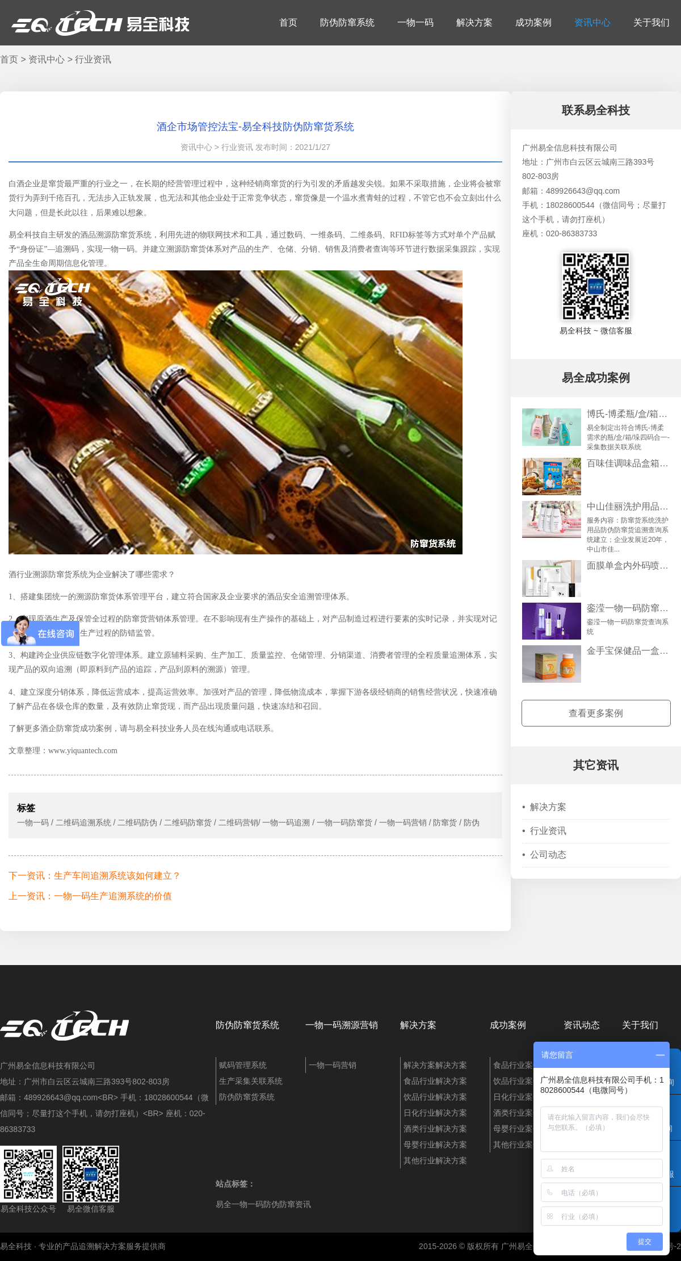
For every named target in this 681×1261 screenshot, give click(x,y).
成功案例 (533, 22)
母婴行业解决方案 (435, 1144)
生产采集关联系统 (251, 1080)
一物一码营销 (332, 1065)
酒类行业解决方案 (435, 1128)
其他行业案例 (517, 1144)
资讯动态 (582, 1025)
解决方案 (474, 22)
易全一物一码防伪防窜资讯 (263, 1204)
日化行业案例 (517, 1096)
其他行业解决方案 (435, 1160)
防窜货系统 (132, 235)
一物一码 (415, 22)
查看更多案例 (596, 713)
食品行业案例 (517, 1065)
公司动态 (544, 854)
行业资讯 (93, 59)
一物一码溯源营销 (341, 1025)
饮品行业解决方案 (435, 1096)
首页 (288, 22)
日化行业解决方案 (435, 1112)
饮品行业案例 (517, 1080)
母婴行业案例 (517, 1128)
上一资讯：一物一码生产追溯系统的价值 (90, 896)
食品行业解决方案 (435, 1080)
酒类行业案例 (517, 1112)
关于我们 (651, 22)
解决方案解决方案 (435, 1065)
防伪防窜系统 (347, 22)
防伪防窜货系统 (247, 1025)
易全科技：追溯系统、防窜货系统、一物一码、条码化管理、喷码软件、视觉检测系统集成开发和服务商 (100, 22)
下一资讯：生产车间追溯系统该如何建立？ (95, 875)
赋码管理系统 (243, 1065)
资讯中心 (592, 22)
